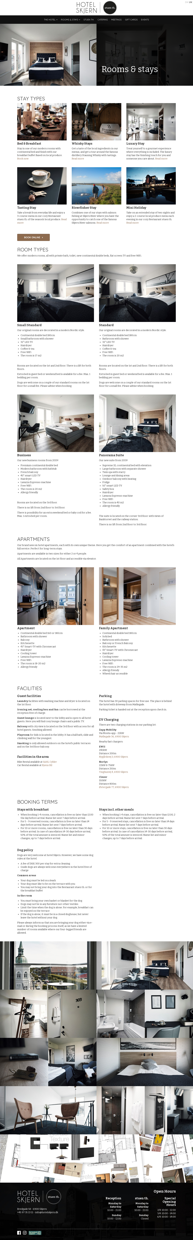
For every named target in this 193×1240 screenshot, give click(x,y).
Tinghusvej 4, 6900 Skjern (113, 772)
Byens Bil (47, 765)
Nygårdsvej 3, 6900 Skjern (113, 756)
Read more (78, 158)
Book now (23, 158)
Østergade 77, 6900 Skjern (114, 787)
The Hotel (51, 19)
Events (145, 19)
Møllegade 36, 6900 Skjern (114, 736)
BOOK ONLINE (33, 237)
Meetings (116, 19)
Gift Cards (131, 19)
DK (186, 2)
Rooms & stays (70, 19)
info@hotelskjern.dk (46, 1212)
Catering (103, 19)
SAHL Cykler (50, 761)
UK (190, 2)
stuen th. (89, 19)
